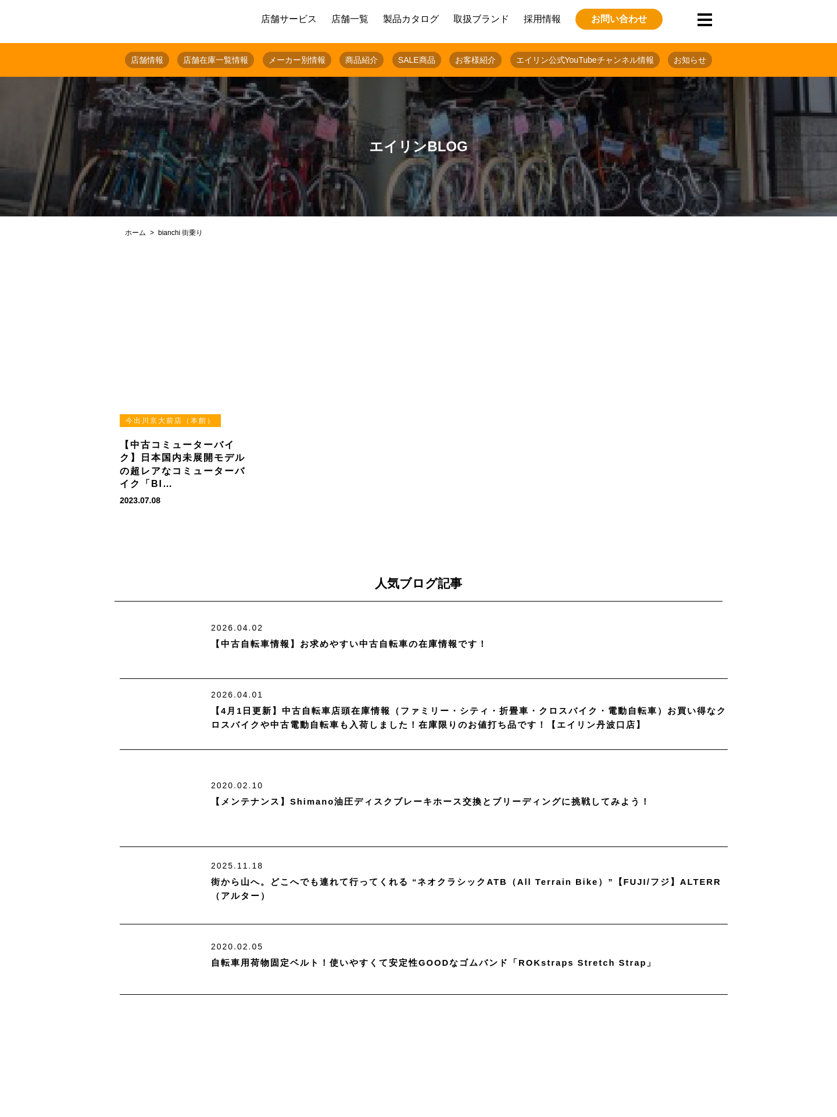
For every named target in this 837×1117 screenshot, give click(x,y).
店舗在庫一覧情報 (215, 60)
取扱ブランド (481, 19)
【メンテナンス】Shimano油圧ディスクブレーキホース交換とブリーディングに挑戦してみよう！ (444, 802)
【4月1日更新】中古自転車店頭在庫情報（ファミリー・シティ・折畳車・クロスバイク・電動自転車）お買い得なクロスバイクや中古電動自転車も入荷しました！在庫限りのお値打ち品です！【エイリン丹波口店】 (468, 718)
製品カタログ (411, 19)
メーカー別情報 (297, 60)
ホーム (135, 233)
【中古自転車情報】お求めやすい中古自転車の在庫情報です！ (357, 644)
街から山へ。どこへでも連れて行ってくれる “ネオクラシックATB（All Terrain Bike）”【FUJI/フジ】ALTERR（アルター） (459, 889)
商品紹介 (361, 60)
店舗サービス (289, 19)
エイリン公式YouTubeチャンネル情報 (585, 60)
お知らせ (690, 60)
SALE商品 (416, 60)
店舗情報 (147, 60)
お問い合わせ (619, 19)
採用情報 (542, 19)
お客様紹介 (475, 60)
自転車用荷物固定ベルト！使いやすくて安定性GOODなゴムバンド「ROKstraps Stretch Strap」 (447, 963)
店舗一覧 (350, 19)
